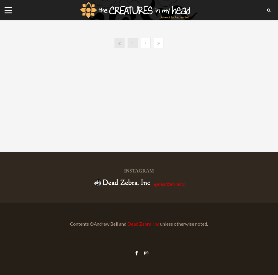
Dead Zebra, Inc (143, 224)
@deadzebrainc (169, 184)
